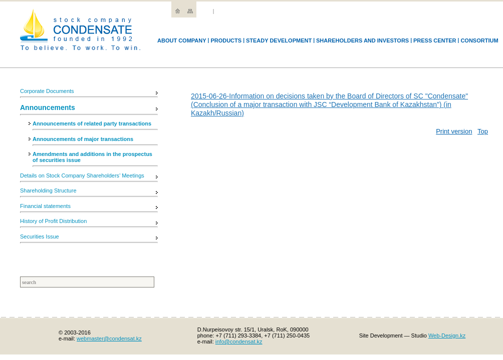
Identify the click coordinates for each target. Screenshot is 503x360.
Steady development (279, 41)
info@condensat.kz (239, 341)
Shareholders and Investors (362, 41)
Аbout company (181, 41)
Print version (454, 131)
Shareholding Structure (48, 191)
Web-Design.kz (446, 335)
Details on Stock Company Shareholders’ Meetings (82, 175)
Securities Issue (39, 237)
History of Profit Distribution (53, 221)
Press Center (434, 41)
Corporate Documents (47, 91)
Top (482, 131)
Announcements (47, 108)
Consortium (479, 41)
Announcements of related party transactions (92, 123)
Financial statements (45, 206)
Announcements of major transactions (83, 139)
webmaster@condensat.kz (109, 339)
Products (225, 41)
